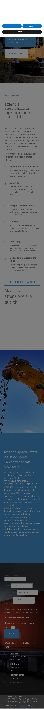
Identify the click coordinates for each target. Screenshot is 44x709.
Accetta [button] (32, 699)
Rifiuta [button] (12, 699)
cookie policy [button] (10, 688)
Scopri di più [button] (22, 704)
